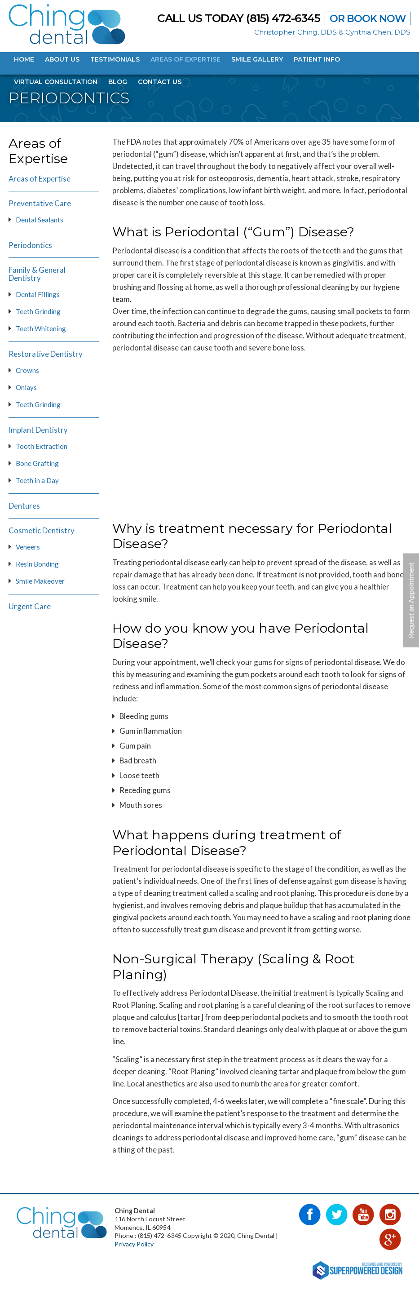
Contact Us (159, 82)
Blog (117, 82)
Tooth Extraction (41, 446)
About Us (62, 59)
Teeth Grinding (38, 311)
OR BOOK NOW (368, 18)
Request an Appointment (411, 600)
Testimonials (115, 59)
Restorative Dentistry (46, 354)
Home (24, 59)
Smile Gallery (257, 59)
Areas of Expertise (185, 59)
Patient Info (317, 59)
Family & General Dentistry (37, 274)
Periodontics (30, 245)
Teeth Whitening (41, 328)
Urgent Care (30, 607)
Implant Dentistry (38, 430)
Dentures (24, 506)
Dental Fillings (38, 294)
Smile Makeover (40, 581)
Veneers (28, 547)
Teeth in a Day (37, 480)
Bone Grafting (37, 463)
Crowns (27, 370)
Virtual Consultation (55, 82)
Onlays (26, 387)
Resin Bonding (37, 564)
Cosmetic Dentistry (42, 531)
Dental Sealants (39, 220)
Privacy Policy (134, 1244)
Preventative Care (40, 204)
